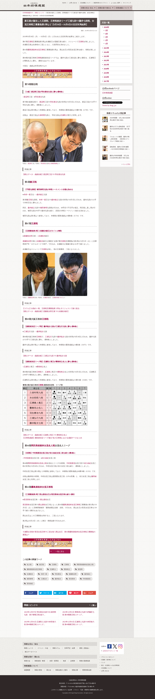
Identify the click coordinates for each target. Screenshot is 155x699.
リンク (103, 662)
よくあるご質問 (115, 3)
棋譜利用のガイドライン (101, 3)
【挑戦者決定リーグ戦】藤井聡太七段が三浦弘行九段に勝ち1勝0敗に (51, 326)
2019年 (106, 73)
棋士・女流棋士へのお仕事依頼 (110, 665)
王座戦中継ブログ (57, 297)
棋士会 (48, 670)
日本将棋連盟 (107, 93)
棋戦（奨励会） (84, 648)
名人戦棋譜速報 (52, 163)
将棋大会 (27, 661)
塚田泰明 (43, 208)
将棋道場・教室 (40, 661)
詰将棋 (72, 661)
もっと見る (126, 164)
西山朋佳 (43, 499)
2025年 (106, 48)
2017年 (106, 81)
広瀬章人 (63, 115)
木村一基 (27, 194)
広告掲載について (85, 3)
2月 (106, 40)
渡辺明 (26, 97)
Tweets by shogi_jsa (109, 105)
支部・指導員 (54, 661)
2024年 (106, 52)
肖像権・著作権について (108, 659)
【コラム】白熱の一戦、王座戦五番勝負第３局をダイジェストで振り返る (51, 308)
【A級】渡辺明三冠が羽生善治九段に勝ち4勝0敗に (44, 92)
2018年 (106, 77)
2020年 (106, 69)
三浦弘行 (27, 331)
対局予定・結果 (69, 648)
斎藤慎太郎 (28, 236)
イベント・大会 (43, 648)
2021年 (106, 65)
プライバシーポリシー (107, 657)
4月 (106, 34)
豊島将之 (40, 367)
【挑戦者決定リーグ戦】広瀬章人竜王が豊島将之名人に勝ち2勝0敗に (51, 361)
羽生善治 (38, 97)
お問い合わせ (73, 3)
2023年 (106, 56)
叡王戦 (33, 182)
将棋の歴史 (38, 670)
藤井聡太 (40, 331)
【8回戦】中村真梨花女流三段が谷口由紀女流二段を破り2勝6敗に (50, 453)
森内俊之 (40, 194)
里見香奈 (27, 499)
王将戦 (39, 58)
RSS (65, 3)
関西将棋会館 (86, 670)
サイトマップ (127, 3)
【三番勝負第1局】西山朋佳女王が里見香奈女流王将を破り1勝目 (50, 494)
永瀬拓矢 (41, 236)
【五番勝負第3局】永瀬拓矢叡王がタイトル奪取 (43, 231)
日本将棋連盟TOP (28, 12)
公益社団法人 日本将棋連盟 (34, 4)
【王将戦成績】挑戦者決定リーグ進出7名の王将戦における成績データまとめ (52, 438)
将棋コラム (56, 648)
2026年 (106, 27)
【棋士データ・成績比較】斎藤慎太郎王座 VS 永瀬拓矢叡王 (46, 311)
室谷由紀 (30, 583)
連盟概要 (27, 670)
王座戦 (30, 41)
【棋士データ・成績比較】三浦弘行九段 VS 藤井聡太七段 (45, 356)
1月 (106, 44)
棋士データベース (31, 652)
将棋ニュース (28, 648)
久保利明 (41, 115)
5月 (106, 30)
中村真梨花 (28, 458)
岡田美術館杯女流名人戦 (43, 445)
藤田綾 (94, 476)
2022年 (106, 60)
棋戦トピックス (39, 12)
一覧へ (93, 605)
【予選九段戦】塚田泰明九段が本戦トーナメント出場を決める (49, 189)
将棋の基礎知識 (84, 661)
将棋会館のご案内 (61, 670)
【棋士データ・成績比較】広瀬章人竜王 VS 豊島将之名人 (45, 435)
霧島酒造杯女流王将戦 (36, 50)
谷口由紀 (45, 458)
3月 (106, 37)
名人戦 (29, 564)
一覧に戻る (60, 551)
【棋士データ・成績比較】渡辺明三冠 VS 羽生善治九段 (44, 174)
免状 (64, 661)
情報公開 (75, 670)
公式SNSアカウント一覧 (110, 651)
